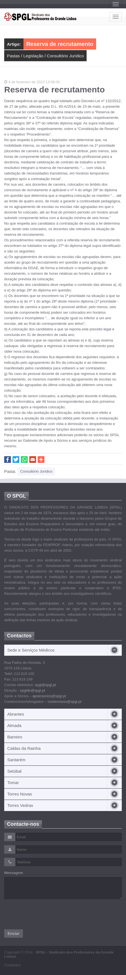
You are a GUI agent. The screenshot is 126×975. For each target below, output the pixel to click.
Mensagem (13, 873)
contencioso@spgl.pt (64, 701)
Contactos (12, 965)
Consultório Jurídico (65, 55)
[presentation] (46, 914)
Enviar (14, 933)
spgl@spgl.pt (45, 685)
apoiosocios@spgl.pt (49, 696)
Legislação (33, 55)
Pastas (13, 55)
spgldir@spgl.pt (32, 690)
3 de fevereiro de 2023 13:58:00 (32, 82)
